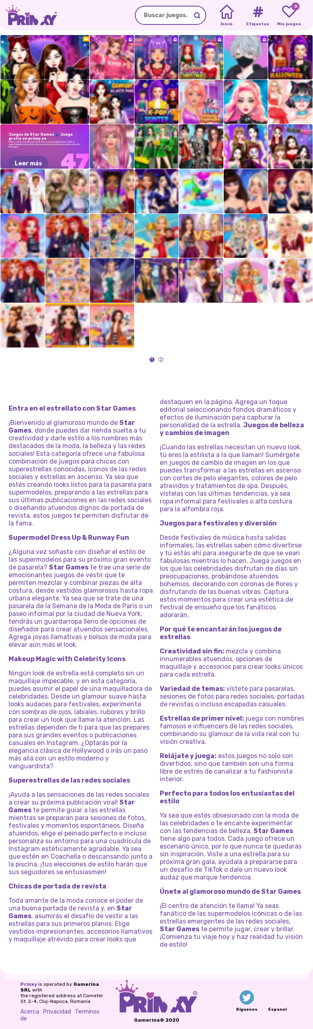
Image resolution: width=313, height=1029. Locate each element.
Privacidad (57, 1011)
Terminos (87, 1011)
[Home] (226, 15)
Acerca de (29, 1015)
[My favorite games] (289, 15)
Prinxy (28, 984)
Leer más (28, 163)
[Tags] (257, 15)
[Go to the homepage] (28, 15)
